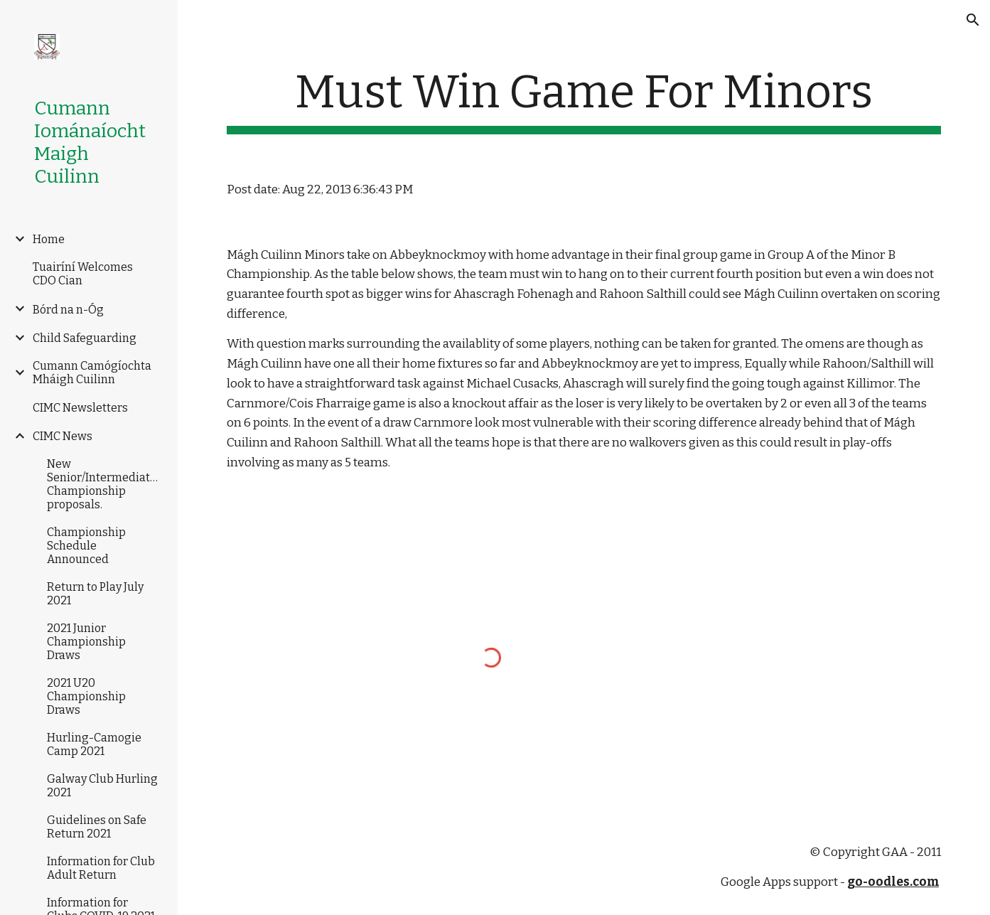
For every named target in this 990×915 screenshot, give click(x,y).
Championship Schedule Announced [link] (86, 545)
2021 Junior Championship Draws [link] (86, 641)
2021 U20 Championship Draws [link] (86, 696)
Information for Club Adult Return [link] (101, 868)
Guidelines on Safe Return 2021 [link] (96, 826)
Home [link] (49, 239)
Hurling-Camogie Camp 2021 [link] (94, 744)
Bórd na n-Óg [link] (68, 309)
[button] (973, 20)
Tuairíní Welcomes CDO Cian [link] (83, 273)
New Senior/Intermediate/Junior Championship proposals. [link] (105, 484)
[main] (584, 100)
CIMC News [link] (62, 436)
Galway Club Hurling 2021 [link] (102, 785)
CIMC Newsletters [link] (80, 407)
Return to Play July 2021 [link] (95, 593)
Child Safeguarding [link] (84, 338)
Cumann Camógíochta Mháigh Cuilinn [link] (92, 372)
